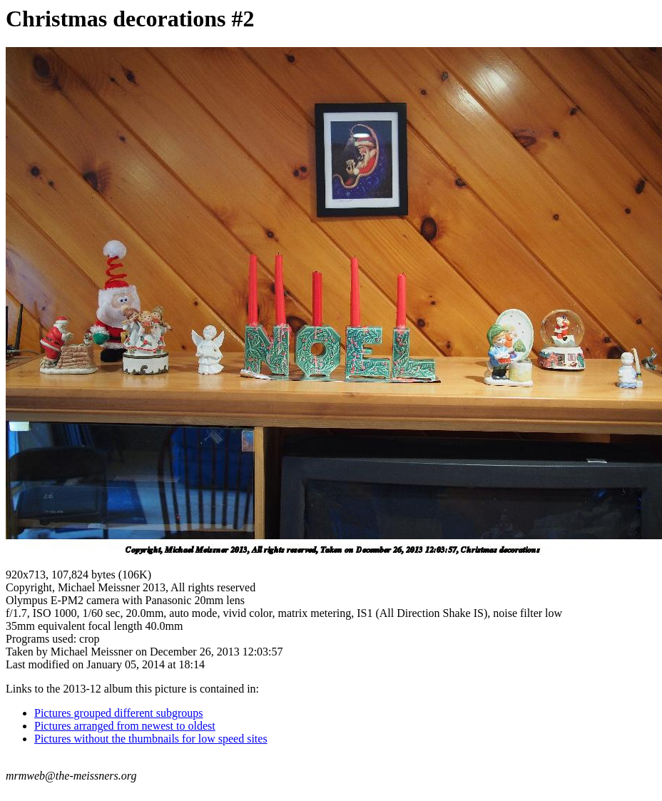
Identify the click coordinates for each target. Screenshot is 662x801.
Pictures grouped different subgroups (118, 713)
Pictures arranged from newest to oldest (124, 726)
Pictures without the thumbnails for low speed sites (151, 739)
